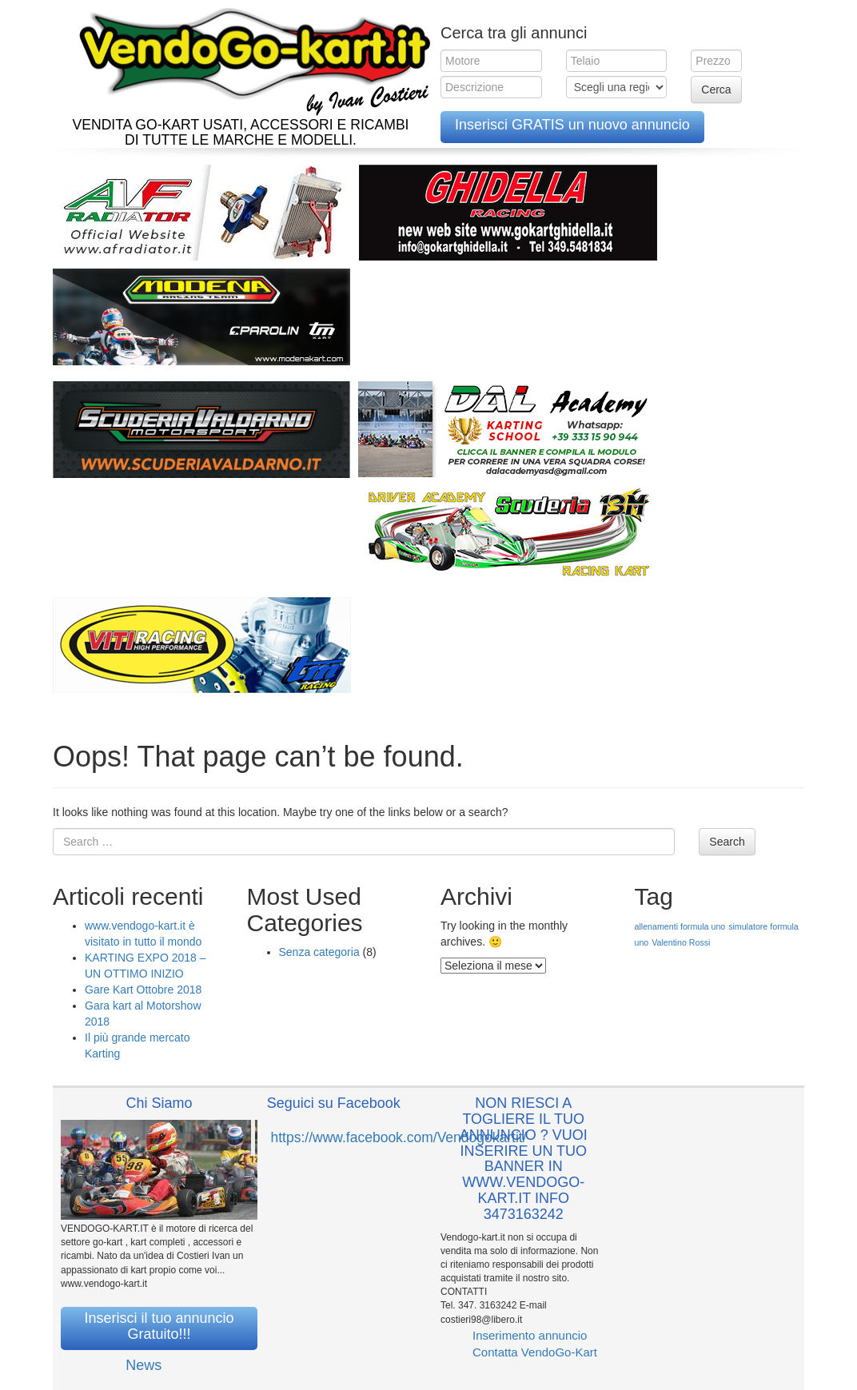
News (143, 1365)
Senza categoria (319, 952)
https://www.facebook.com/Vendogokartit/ (399, 1137)
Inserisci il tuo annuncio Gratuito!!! (158, 1326)
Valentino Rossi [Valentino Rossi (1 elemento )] (681, 942)
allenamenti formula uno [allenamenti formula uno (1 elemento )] (680, 926)
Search (726, 841)
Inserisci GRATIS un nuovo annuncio (572, 125)
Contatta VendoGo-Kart (534, 1352)
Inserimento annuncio (529, 1335)
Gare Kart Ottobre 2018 (143, 989)
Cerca (716, 89)
